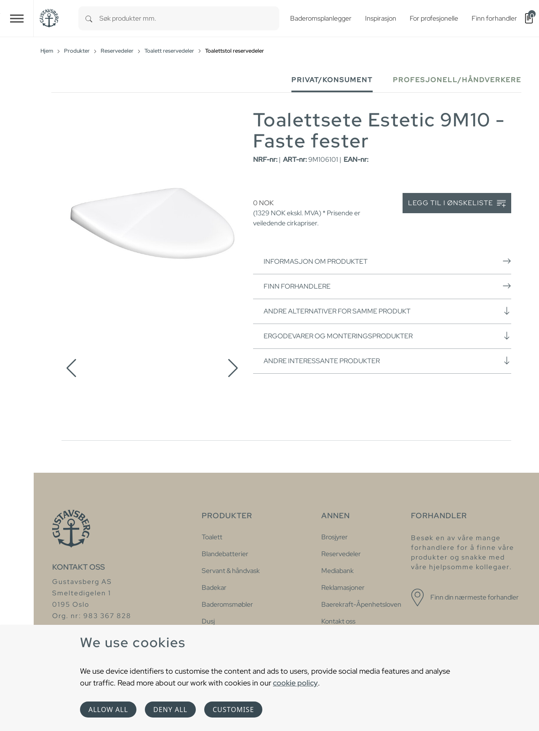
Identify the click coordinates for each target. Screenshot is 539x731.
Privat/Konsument (332, 79)
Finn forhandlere (387, 286)
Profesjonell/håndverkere (457, 79)
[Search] (88, 18)
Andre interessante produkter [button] (387, 360)
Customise (233, 709)
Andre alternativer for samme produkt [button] (387, 311)
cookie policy (295, 683)
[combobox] (189, 18)
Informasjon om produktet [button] (387, 261)
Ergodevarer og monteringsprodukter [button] (387, 335)
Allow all (108, 709)
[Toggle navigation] (17, 18)
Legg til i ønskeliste (457, 203)
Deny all (170, 709)
